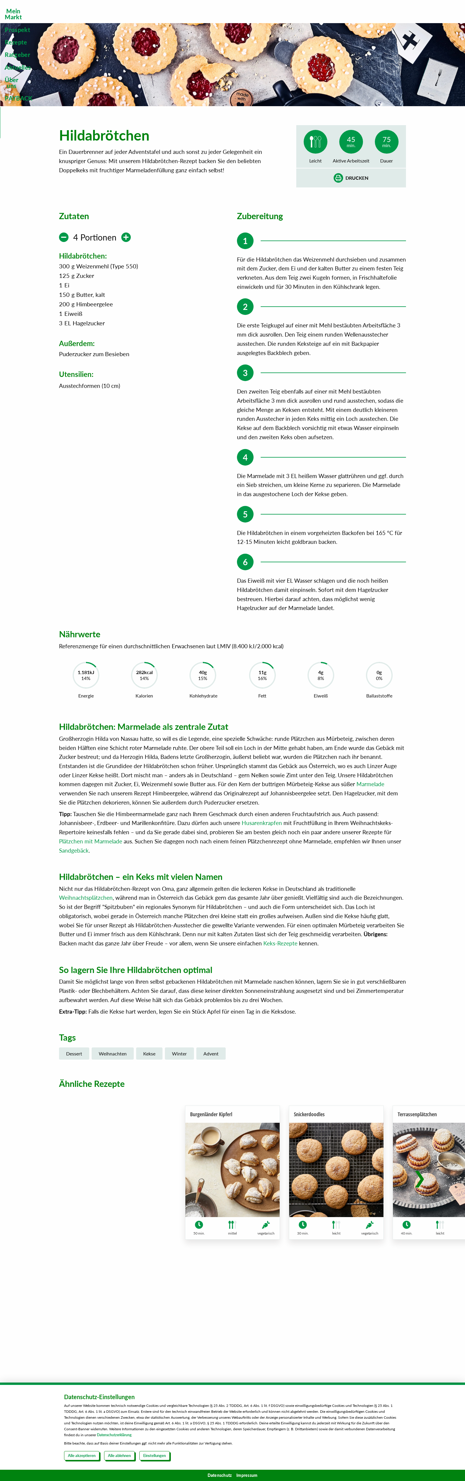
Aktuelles (306, 19)
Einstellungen (154, 1455)
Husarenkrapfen (262, 912)
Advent (211, 1143)
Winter (179, 1143)
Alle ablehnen (119, 1455)
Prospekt (181, 19)
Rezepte (222, 19)
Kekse (149, 1143)
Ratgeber (263, 19)
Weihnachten (113, 1143)
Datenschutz (220, 1475)
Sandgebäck (74, 940)
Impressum (246, 1475)
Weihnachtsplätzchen (86, 987)
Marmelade (370, 873)
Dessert (74, 1143)
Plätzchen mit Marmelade (90, 931)
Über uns (348, 19)
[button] (419, 1274)
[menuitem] (135, 20)
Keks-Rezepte (280, 1033)
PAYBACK (392, 19)
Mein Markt (135, 19)
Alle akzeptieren (81, 1455)
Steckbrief (384, 54)
